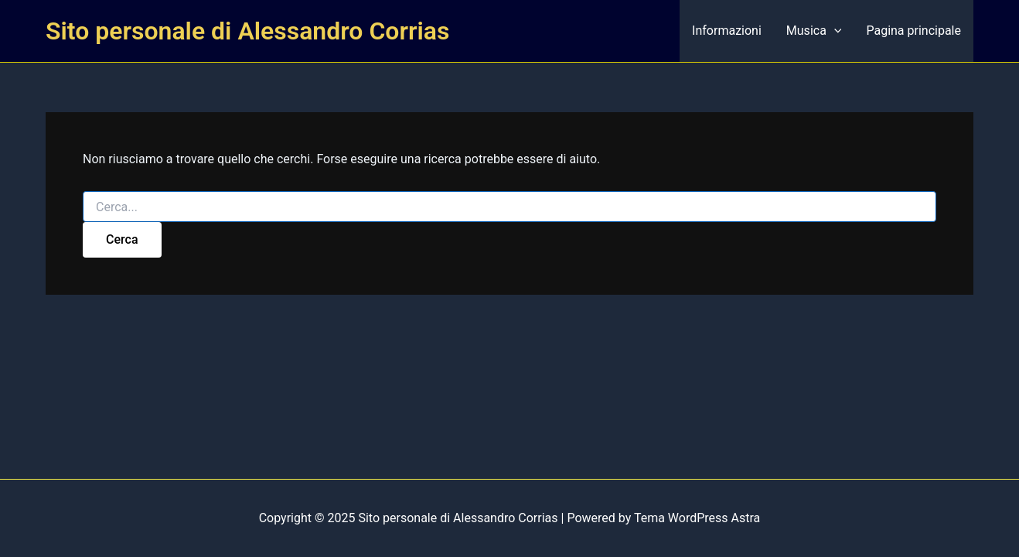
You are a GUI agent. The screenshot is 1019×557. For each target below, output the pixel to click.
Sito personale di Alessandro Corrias (247, 31)
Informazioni (727, 30)
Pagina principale (913, 30)
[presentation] (834, 31)
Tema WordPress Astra (697, 518)
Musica (814, 31)
